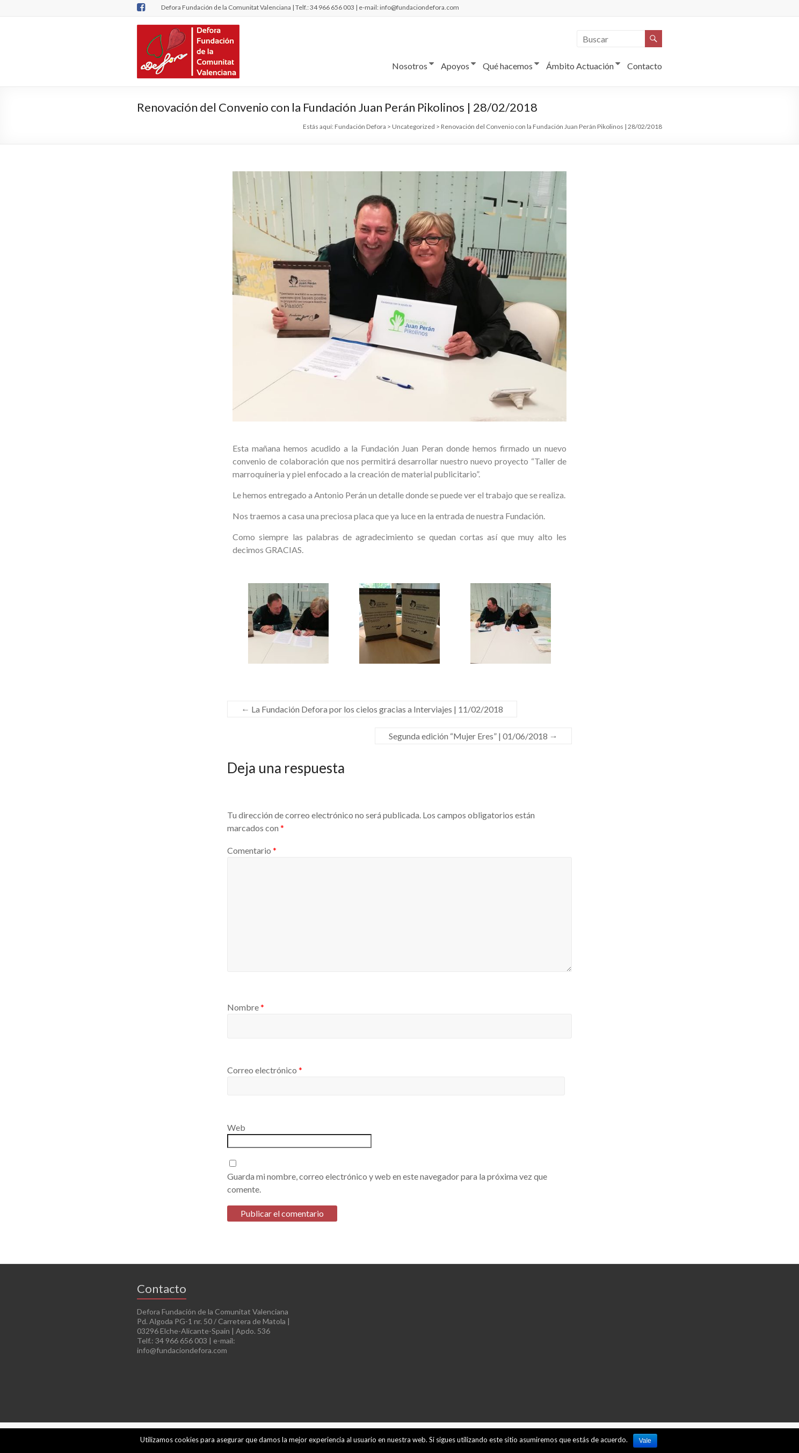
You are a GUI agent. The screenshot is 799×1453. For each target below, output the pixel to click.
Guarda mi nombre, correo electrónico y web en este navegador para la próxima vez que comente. (387, 1182)
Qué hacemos (508, 66)
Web (236, 1127)
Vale (645, 1440)
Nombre (245, 1007)
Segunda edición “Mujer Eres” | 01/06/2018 (473, 736)
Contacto (644, 66)
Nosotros (409, 66)
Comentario (252, 850)
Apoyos (455, 66)
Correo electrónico (264, 1070)
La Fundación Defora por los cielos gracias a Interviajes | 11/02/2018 (372, 709)
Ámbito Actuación (580, 66)
